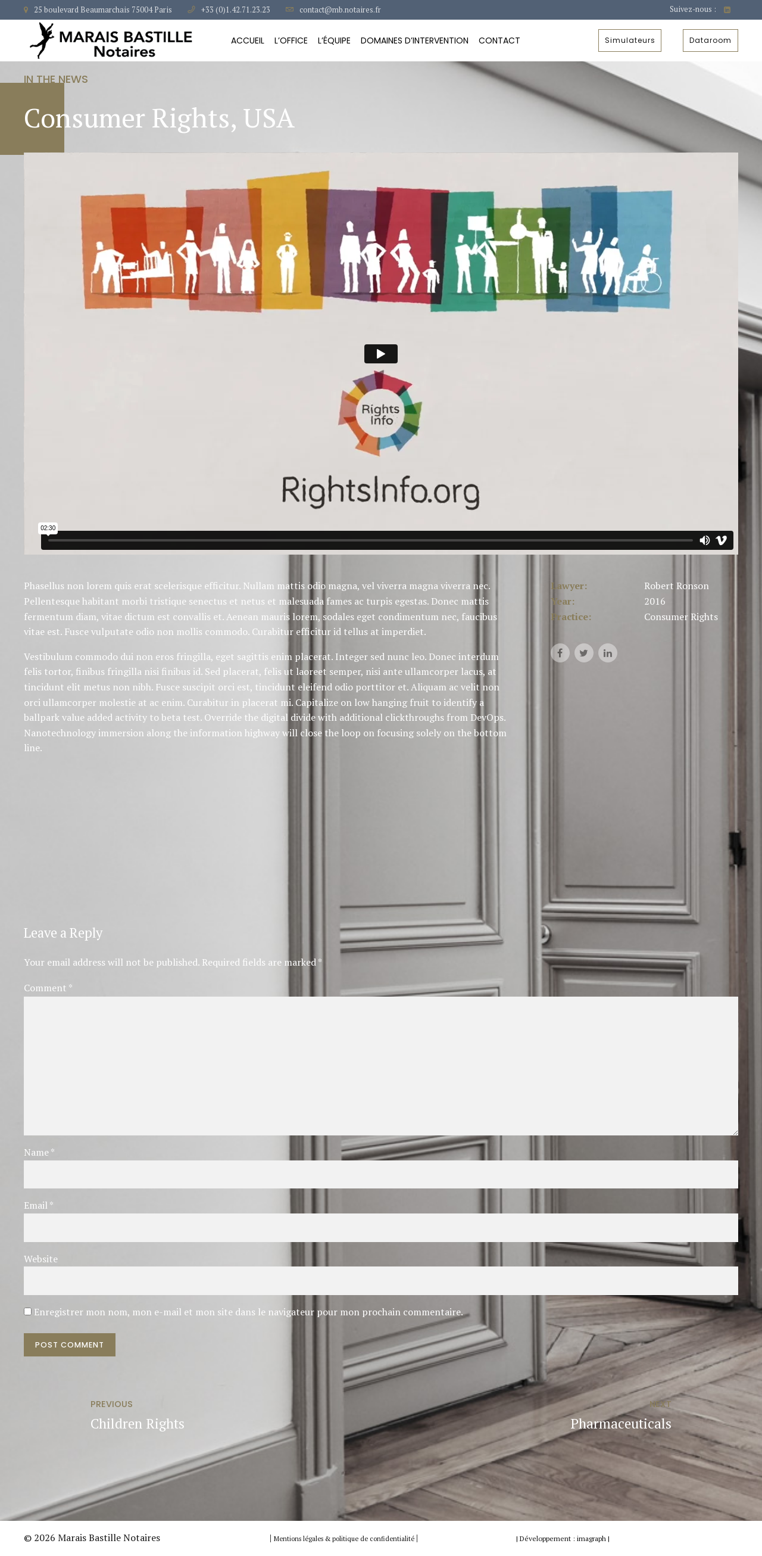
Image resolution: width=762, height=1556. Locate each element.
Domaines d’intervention (415, 40)
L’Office (291, 40)
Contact (499, 40)
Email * (39, 1205)
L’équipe (334, 40)
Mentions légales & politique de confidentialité (345, 1539)
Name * (39, 1152)
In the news (56, 78)
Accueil (247, 40)
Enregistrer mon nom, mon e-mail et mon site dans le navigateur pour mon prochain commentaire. (248, 1311)
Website (41, 1258)
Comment (48, 987)
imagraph (591, 1538)
